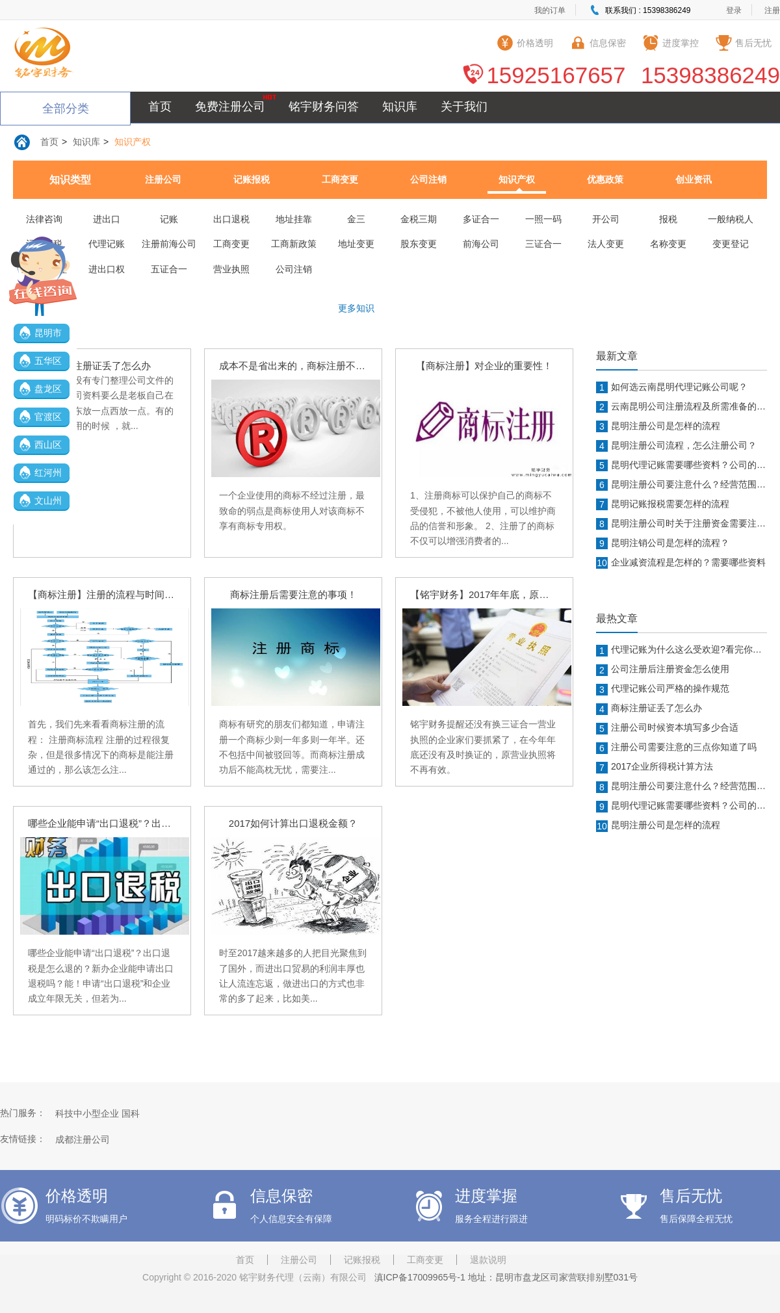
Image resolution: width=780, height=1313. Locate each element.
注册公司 (163, 179)
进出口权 (106, 269)
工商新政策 (294, 244)
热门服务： (23, 1113)
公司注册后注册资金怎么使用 (662, 669)
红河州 (48, 472)
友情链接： (23, 1139)
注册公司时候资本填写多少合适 (667, 728)
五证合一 (169, 269)
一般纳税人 (730, 219)
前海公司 (481, 244)
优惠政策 (605, 179)
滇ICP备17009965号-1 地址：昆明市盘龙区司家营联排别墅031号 (503, 1277)
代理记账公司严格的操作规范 (662, 689)
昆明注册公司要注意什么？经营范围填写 (681, 485)
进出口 (106, 219)
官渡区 (48, 416)
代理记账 (106, 244)
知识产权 (132, 141)
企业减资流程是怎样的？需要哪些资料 (681, 563)
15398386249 (710, 75)
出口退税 (231, 219)
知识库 (399, 106)
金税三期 (418, 219)
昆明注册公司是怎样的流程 (658, 426)
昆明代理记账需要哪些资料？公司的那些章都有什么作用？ (681, 465)
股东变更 (418, 244)
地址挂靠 (294, 219)
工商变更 (340, 179)
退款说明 (488, 1259)
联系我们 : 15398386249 (647, 10)
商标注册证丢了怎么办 (649, 708)
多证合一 (481, 219)
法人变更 (606, 244)
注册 (772, 10)
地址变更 (356, 244)
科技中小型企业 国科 (97, 1113)
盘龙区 (48, 389)
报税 (668, 219)
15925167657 (555, 75)
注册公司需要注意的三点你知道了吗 (676, 747)
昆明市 (48, 333)
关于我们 (464, 106)
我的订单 (550, 10)
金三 (356, 219)
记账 (169, 219)
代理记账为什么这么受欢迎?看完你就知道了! (681, 650)
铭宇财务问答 (324, 106)
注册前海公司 (169, 244)
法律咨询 (44, 219)
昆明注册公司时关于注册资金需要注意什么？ (681, 524)
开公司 (605, 219)
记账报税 (251, 179)
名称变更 (668, 244)
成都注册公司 (82, 1139)
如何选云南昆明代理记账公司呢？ (672, 387)
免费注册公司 (230, 106)
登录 (734, 10)
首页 (160, 106)
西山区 (48, 444)
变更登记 (730, 244)
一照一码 (543, 219)
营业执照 (231, 269)
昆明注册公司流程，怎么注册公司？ (676, 446)
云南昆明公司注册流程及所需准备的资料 (681, 407)
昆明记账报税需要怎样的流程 (662, 504)
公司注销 (428, 179)
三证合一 (543, 244)
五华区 (48, 361)
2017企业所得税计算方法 (654, 767)
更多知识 (356, 308)
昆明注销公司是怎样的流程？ (662, 543)
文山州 (48, 500)
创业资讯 (693, 179)
